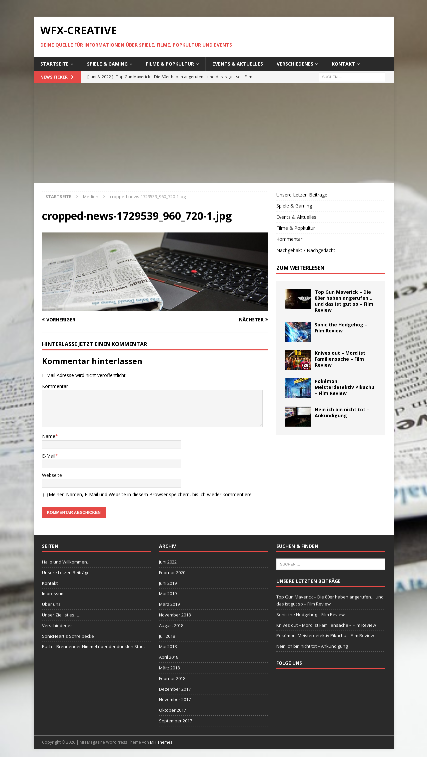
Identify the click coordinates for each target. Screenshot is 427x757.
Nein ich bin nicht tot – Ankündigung (342, 412)
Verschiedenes (295, 64)
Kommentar (55, 386)
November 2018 (175, 615)
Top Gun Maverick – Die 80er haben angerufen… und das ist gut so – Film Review (344, 301)
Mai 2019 (168, 593)
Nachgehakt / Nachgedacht (305, 250)
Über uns (51, 604)
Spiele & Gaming (107, 64)
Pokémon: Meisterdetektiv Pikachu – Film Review (344, 387)
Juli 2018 (167, 636)
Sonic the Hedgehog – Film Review (341, 327)
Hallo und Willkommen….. (67, 562)
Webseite (52, 475)
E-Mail (48, 456)
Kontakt (343, 64)
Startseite (54, 64)
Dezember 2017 (175, 689)
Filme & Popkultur (170, 64)
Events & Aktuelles (237, 64)
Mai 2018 (168, 646)
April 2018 (168, 657)
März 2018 (169, 668)
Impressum (53, 593)
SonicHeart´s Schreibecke (68, 636)
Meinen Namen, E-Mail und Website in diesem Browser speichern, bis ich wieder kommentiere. (151, 494)
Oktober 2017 (172, 710)
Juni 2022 (168, 562)
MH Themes (161, 742)
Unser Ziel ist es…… (62, 615)
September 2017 (175, 721)
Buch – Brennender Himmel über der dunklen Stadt (93, 646)
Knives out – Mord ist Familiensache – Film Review (340, 359)
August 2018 (171, 625)
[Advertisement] (214, 133)
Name (48, 436)
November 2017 (175, 699)
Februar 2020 (172, 572)
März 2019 (169, 604)
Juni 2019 (168, 583)
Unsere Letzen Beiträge (301, 194)
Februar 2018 (172, 678)
